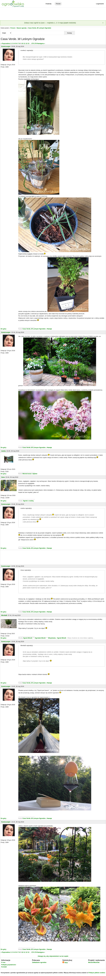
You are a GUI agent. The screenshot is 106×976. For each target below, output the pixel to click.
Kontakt (4, 967)
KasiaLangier (6, 46)
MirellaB (4, 615)
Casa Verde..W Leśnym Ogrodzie (39, 28)
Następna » (41, 43)
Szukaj (69, 33)
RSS (65, 962)
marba (3, 451)
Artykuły (48, 4)
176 (35, 43)
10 (22, 43)
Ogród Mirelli (27, 638)
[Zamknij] (103, 22)
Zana (3, 477)
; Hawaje (49, 329)
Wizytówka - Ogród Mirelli (57, 638)
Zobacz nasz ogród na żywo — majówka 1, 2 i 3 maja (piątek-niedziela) (50, 23)
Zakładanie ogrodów (39, 962)
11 (24, 43)
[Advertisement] (53, 14)
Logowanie (100, 4)
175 (32, 43)
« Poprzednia (5, 43)
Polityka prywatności (8, 965)
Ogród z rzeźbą (28, 501)
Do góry (3, 329)
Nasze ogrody (21, 28)
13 (28, 43)
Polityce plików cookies (97, 972)
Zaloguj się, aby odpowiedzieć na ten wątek (53, 956)
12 (26, 43)
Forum (58, 4)
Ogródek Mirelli (40, 638)
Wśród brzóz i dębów (29, 474)
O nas (3, 962)
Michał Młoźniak (93, 962)
